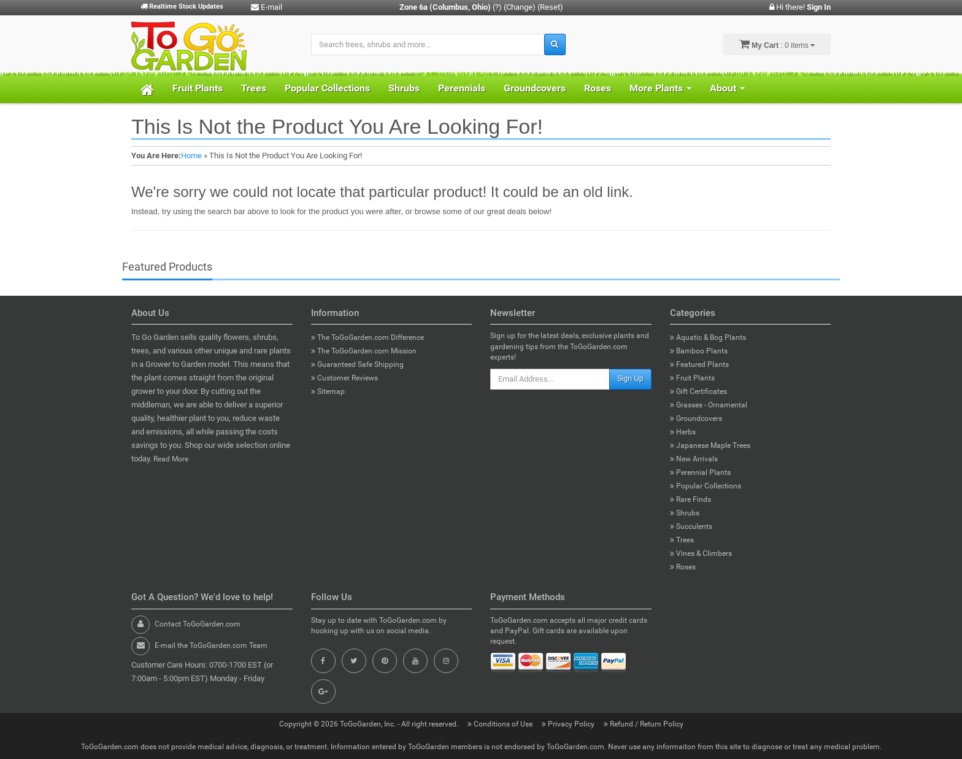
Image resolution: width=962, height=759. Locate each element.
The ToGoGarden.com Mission (364, 351)
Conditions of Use (501, 724)
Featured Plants (699, 364)
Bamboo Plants (699, 351)
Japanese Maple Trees (710, 445)
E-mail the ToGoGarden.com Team (211, 645)
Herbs (683, 432)
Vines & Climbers (701, 553)
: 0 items (777, 44)
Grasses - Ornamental (708, 405)
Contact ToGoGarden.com (197, 624)
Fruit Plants (197, 88)
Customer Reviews (344, 378)
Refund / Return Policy (643, 724)
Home (191, 155)
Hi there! (800, 7)
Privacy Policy (569, 724)
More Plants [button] (660, 88)
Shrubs (404, 88)
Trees (253, 88)
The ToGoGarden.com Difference (367, 337)
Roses (597, 88)
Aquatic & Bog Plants (708, 337)
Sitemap (328, 391)
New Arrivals (694, 459)
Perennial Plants (700, 472)
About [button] (727, 88)
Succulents (691, 526)
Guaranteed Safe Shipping (357, 364)
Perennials (461, 88)
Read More (170, 459)
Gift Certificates (698, 391)
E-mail (266, 7)
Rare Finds (690, 499)
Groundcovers (535, 88)
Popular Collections (327, 88)
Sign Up (630, 378)
